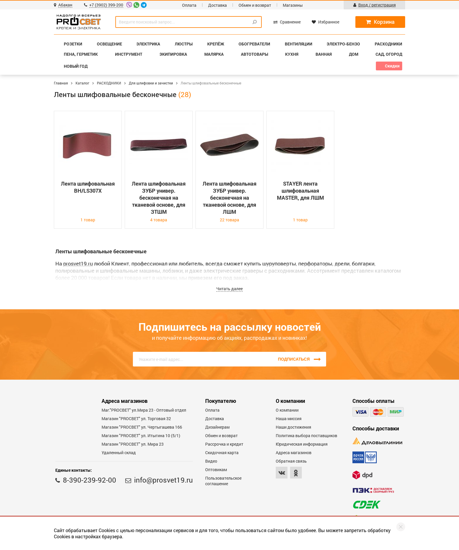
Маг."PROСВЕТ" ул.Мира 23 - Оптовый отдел (144, 410)
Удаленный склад (119, 452)
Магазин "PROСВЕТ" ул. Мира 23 (133, 444)
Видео (211, 461)
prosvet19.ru (78, 263)
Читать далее (229, 288)
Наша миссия (289, 418)
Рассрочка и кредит (224, 444)
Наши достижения (293, 427)
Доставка (217, 5)
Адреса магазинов (293, 452)
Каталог (82, 83)
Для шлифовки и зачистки (151, 83)
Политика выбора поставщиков (306, 435)
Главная (61, 83)
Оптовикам (216, 469)
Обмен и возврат (255, 5)
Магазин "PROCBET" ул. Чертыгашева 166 (142, 427)
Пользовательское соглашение (223, 480)
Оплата (189, 5)
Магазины (293, 5)
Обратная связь (291, 461)
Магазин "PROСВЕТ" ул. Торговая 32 (136, 418)
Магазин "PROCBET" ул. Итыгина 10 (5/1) (141, 435)
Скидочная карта (222, 452)
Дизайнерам (217, 427)
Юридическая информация (302, 444)
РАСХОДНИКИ (109, 83)
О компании (287, 410)
